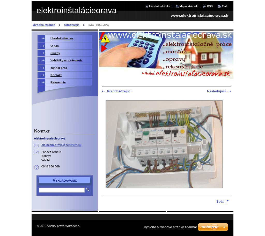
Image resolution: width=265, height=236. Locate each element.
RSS (209, 6)
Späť (220, 201)
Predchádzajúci (119, 91)
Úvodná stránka (159, 6)
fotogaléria (71, 24)
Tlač (224, 6)
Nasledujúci (216, 91)
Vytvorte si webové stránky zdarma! (170, 227)
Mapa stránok (189, 6)
